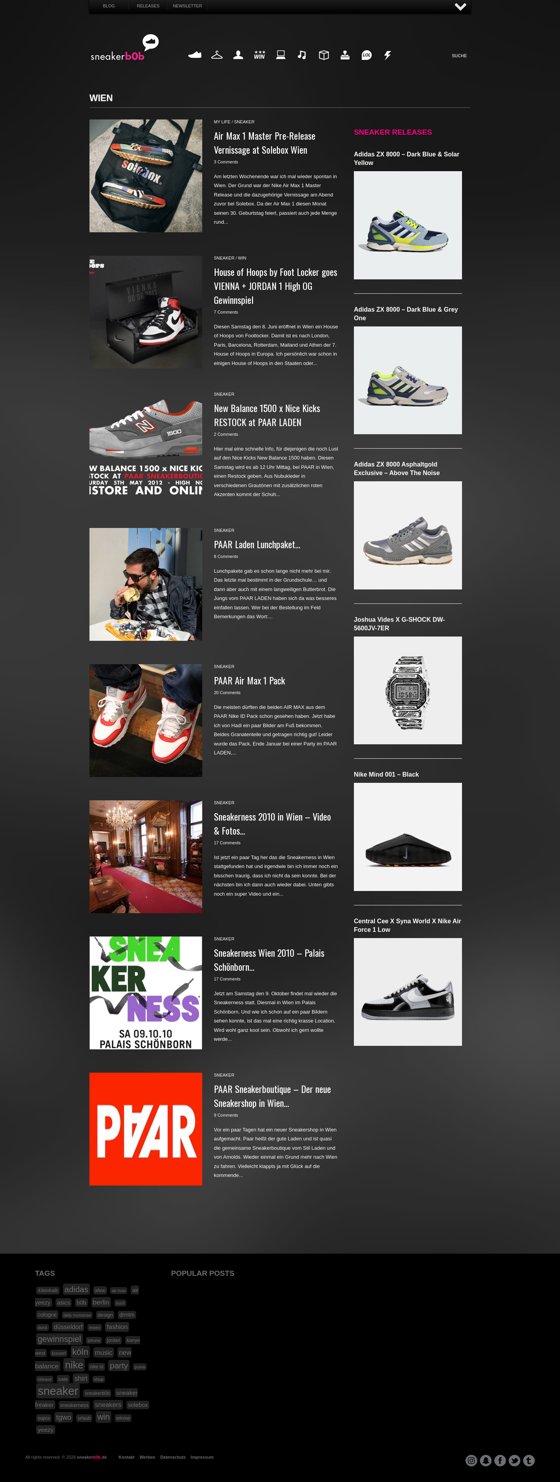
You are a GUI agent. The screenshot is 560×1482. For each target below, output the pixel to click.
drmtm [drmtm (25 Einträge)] (127, 1315)
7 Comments (226, 312)
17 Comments (227, 842)
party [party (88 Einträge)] (119, 1365)
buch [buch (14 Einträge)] (120, 1303)
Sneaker (195, 64)
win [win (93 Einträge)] (103, 1417)
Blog (109, 6)
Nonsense (388, 64)
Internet (281, 64)
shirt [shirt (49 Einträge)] (80, 1378)
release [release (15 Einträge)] (45, 1379)
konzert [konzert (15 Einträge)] (59, 1353)
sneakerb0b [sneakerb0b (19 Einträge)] (97, 1393)
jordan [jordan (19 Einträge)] (113, 1340)
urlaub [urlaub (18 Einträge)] (84, 1418)
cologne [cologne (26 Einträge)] (47, 1315)
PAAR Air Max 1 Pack (249, 680)
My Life (238, 64)
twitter (514, 1460)
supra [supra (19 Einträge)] (44, 1418)
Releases (148, 6)
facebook (500, 1460)
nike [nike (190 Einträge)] (74, 1364)
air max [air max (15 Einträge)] (119, 1290)
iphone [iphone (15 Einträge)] (94, 1340)
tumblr (529, 1460)
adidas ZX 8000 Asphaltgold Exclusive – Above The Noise (397, 468)
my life (222, 121)
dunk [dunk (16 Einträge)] (42, 1327)
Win (259, 64)
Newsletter (187, 6)
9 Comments (226, 1115)
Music (302, 64)
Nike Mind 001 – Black (386, 774)
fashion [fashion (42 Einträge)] (117, 1327)
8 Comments (226, 556)
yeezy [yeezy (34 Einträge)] (46, 1429)
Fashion (217, 64)
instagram (471, 1460)
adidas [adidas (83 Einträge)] (76, 1289)
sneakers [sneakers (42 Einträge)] (108, 1404)
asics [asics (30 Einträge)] (63, 1303)
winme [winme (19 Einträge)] (123, 1418)
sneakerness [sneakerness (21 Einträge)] (74, 1405)
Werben (147, 1457)
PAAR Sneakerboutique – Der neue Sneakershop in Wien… (272, 1096)
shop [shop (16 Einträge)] (99, 1379)
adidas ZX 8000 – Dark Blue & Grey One (406, 313)
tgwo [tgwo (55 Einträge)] (63, 1417)
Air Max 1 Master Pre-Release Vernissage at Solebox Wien (264, 142)
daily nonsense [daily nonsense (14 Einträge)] (77, 1315)
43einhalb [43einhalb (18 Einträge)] (48, 1290)
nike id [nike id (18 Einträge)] (96, 1367)
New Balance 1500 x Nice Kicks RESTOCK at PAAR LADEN (267, 415)
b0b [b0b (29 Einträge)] (81, 1303)
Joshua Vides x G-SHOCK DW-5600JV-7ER (399, 623)
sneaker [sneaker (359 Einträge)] (58, 1390)
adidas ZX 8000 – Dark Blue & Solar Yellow (406, 158)
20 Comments (227, 692)
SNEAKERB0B (125, 47)
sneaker (244, 121)
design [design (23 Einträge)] (105, 1315)
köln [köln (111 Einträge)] (80, 1352)
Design (323, 64)
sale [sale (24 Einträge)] (63, 1379)
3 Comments (226, 162)
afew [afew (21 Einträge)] (100, 1290)
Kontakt (127, 1457)
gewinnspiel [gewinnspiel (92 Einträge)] (59, 1339)
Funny (366, 64)
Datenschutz (173, 1457)
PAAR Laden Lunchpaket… (257, 544)
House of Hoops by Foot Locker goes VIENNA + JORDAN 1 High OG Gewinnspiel (275, 286)
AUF (461, 7)
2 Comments (226, 434)
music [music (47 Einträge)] (103, 1352)
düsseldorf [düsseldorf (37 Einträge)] (68, 1326)
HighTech (345, 64)
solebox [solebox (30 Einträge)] (138, 1405)
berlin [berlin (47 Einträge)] (101, 1302)
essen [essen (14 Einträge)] (94, 1327)
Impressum (202, 1457)
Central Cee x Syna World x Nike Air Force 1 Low (407, 925)
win (242, 258)
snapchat (486, 1460)
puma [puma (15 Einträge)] (140, 1366)
